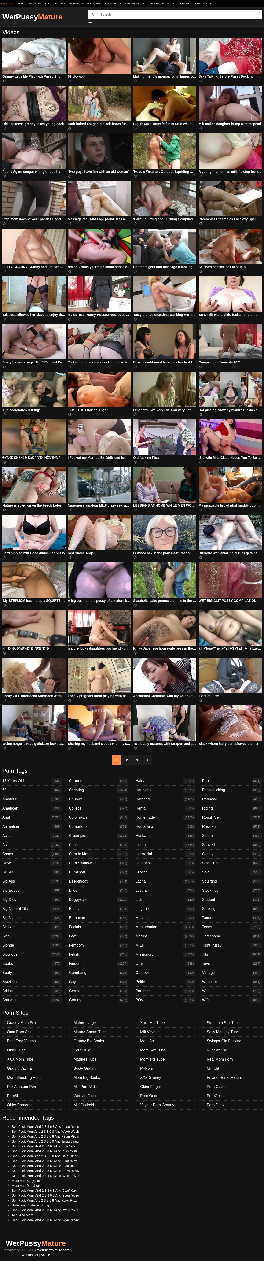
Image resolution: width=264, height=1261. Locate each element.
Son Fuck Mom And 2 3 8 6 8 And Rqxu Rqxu (45, 1200)
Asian (32, 836)
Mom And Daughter (26, 1185)
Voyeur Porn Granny (157, 1105)
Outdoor (165, 973)
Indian (165, 845)
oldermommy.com (72, 3)
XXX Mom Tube (114, 3)
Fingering (99, 963)
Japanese (165, 863)
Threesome (232, 936)
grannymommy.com (28, 3)
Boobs (32, 963)
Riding (232, 808)
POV (165, 1000)
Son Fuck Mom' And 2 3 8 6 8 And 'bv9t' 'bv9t (44, 1166)
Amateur (32, 799)
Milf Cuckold (84, 1105)
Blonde (32, 945)
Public (232, 781)
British (32, 991)
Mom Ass (148, 1041)
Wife (232, 1000)
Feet (99, 936)
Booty (32, 973)
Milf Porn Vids (85, 1087)
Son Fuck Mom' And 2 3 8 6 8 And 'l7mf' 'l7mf (44, 1161)
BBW (32, 863)
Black (32, 936)
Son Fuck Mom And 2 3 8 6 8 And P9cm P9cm (45, 1136)
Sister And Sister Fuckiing (30, 1205)
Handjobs (165, 790)
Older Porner (18, 1105)
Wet (232, 991)
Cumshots (99, 872)
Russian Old (217, 1050)
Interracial (165, 854)
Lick (165, 899)
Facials (99, 927)
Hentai (165, 808)
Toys (232, 963)
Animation (32, 826)
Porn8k (208, 3)
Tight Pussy (232, 945)
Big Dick (32, 899)
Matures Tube (85, 1059)
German (99, 991)
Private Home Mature (224, 1078)
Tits (232, 954)
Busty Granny (85, 1068)
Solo (232, 872)
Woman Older (85, 1096)
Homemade (165, 817)
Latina (165, 881)
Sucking (232, 909)
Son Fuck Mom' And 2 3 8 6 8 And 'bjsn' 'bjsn (44, 1151)
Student (232, 899)
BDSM (32, 872)
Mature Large (85, 1023)
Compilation (99, 826)
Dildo (99, 890)
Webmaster (30, 1255)
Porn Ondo (149, 1096)
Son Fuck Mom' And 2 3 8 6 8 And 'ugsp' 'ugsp (45, 1126)
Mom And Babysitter (26, 1181)
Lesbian (165, 890)
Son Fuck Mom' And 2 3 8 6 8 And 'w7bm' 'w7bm (47, 1176)
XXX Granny (150, 1078)
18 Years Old (32, 781)
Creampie (99, 836)
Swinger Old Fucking (224, 1041)
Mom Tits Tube (152, 1059)
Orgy (165, 963)
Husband (165, 836)
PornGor (214, 1096)
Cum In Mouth (99, 854)
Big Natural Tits (32, 909)
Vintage (232, 973)
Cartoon (99, 781)
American (32, 808)
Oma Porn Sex (19, 1032)
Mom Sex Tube (152, 1050)
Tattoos (232, 918)
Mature (165, 936)
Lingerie (165, 909)
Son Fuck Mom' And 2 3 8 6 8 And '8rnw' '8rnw (45, 1171)
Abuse (45, 1255)
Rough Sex (232, 817)
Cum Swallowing (99, 863)
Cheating (99, 790)
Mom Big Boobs (87, 1078)
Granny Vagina (135, 3)
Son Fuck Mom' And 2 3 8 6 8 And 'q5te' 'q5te (45, 1146)
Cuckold (99, 845)
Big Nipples (32, 918)
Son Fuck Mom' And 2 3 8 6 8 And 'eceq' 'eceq (45, 1195)
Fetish (99, 954)
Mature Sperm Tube (90, 1032)
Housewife (165, 826)
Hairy (165, 781)
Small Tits (232, 863)
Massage (165, 918)
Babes (32, 854)
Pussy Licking (232, 790)
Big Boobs (32, 890)
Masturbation (165, 927)
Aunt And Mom (22, 1215)
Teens (232, 927)
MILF (165, 945)
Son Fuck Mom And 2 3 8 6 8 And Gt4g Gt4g (44, 1156)
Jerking (165, 872)
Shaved (232, 845)
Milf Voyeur (149, 1032)
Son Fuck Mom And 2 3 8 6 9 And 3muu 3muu (45, 1141)
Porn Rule (82, 1050)
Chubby (99, 799)
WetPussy (32, 17)
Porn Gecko (217, 1087)
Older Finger (150, 1087)
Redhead (232, 799)
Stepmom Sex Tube (223, 1023)
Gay (99, 982)
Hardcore (165, 799)
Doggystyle (99, 899)
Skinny (232, 854)
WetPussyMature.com (53, 1250)
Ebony (99, 909)
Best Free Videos (21, 1041)
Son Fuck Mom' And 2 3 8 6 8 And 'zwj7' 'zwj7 (45, 1210)
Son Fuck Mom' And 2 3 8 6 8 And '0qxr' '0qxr (45, 1190)
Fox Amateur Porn (188, 3)
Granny (99, 1000)
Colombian (99, 817)
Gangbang (99, 973)
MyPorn (146, 1068)
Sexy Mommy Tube (223, 1032)
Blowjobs (32, 954)
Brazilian (32, 982)
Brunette (32, 1000)
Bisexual (32, 927)
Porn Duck (215, 1105)
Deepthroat (99, 881)
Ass (32, 845)
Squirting (232, 881)
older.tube (50, 3)
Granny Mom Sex (21, 1023)
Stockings (232, 890)
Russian (232, 826)
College (99, 808)
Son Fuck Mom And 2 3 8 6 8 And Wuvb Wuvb (45, 1131)
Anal (32, 817)
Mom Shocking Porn (160, 3)
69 (32, 790)
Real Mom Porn (220, 1059)
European (99, 918)
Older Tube (94, 3)
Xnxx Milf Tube (152, 1023)
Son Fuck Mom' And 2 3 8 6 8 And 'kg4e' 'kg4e (45, 1220)
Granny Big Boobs (89, 1041)
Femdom (99, 945)
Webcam (232, 982)
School (232, 836)
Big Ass (32, 881)
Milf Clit (213, 1068)
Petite (165, 982)
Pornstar (165, 991)
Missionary (165, 954)
